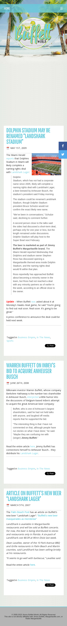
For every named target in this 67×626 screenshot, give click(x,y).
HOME (7, 8)
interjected (33, 397)
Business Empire (26, 337)
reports (10, 158)
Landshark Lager (20, 172)
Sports (10, 340)
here (32, 446)
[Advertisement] (33, 86)
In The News (43, 337)
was (33, 301)
